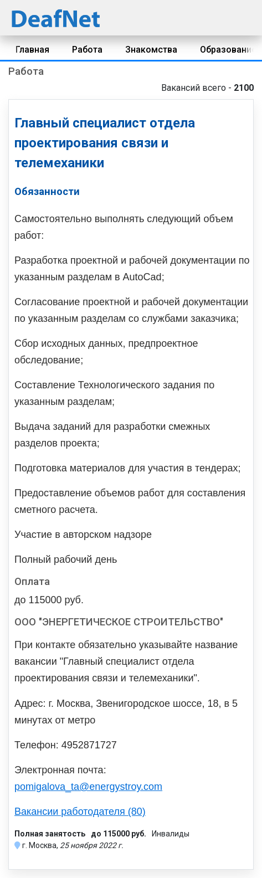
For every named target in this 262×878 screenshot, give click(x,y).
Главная (32, 49)
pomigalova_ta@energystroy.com (88, 786)
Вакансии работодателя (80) (80, 811)
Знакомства (151, 49)
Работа (87, 49)
